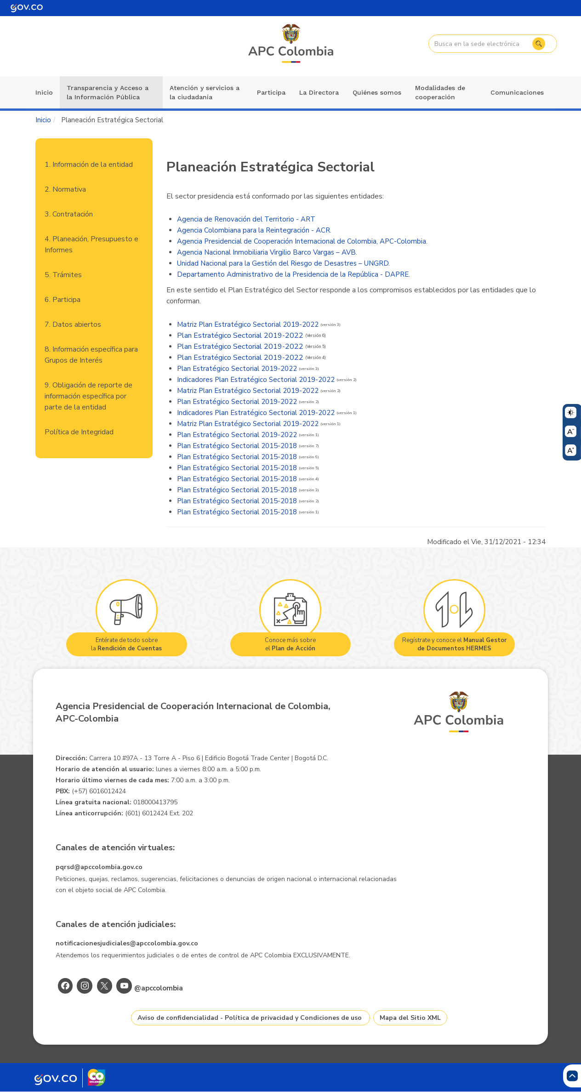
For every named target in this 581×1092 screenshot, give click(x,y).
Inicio (44, 92)
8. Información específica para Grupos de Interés (91, 354)
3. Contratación (69, 214)
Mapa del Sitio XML (410, 1017)
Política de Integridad (79, 432)
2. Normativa (65, 189)
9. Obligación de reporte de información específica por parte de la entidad (88, 396)
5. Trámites (63, 275)
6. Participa (62, 300)
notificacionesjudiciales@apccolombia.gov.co (127, 943)
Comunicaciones (517, 92)
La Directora (319, 92)
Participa (271, 92)
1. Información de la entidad (89, 164)
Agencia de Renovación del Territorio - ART (246, 219)
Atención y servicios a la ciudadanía (204, 92)
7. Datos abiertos (73, 324)
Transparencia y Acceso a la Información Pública (107, 92)
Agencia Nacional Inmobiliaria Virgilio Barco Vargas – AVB (266, 252)
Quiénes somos (377, 92)
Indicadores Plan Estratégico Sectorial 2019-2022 (256, 379)
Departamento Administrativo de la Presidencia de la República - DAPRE (293, 274)
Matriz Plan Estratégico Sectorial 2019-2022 (248, 324)
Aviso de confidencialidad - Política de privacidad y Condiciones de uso (249, 1017)
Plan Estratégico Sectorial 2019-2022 (240, 335)
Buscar (537, 43)
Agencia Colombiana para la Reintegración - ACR (253, 230)
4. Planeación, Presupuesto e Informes (91, 244)
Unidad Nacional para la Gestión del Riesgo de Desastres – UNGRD (282, 263)
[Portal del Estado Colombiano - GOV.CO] (27, 8)
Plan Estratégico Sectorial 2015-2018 (237, 445)
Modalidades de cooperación (440, 92)
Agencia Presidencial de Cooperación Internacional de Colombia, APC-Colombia (301, 241)
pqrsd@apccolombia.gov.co (99, 867)
